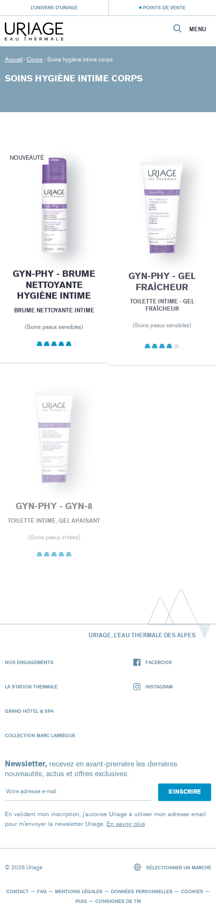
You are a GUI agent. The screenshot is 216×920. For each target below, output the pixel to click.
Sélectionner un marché (173, 867)
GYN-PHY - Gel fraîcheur (162, 284)
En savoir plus (126, 823)
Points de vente (164, 7)
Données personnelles (142, 891)
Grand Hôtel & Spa (29, 711)
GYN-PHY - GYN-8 (54, 509)
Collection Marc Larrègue (40, 735)
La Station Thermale (31, 686)
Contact (17, 891)
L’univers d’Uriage (54, 7)
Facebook (152, 662)
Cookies (192, 891)
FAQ (42, 891)
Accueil (13, 59)
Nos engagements (29, 662)
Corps (35, 59)
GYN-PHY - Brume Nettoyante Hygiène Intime (54, 286)
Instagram (153, 687)
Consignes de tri (118, 901)
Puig (81, 901)
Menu (197, 29)
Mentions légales (79, 891)
